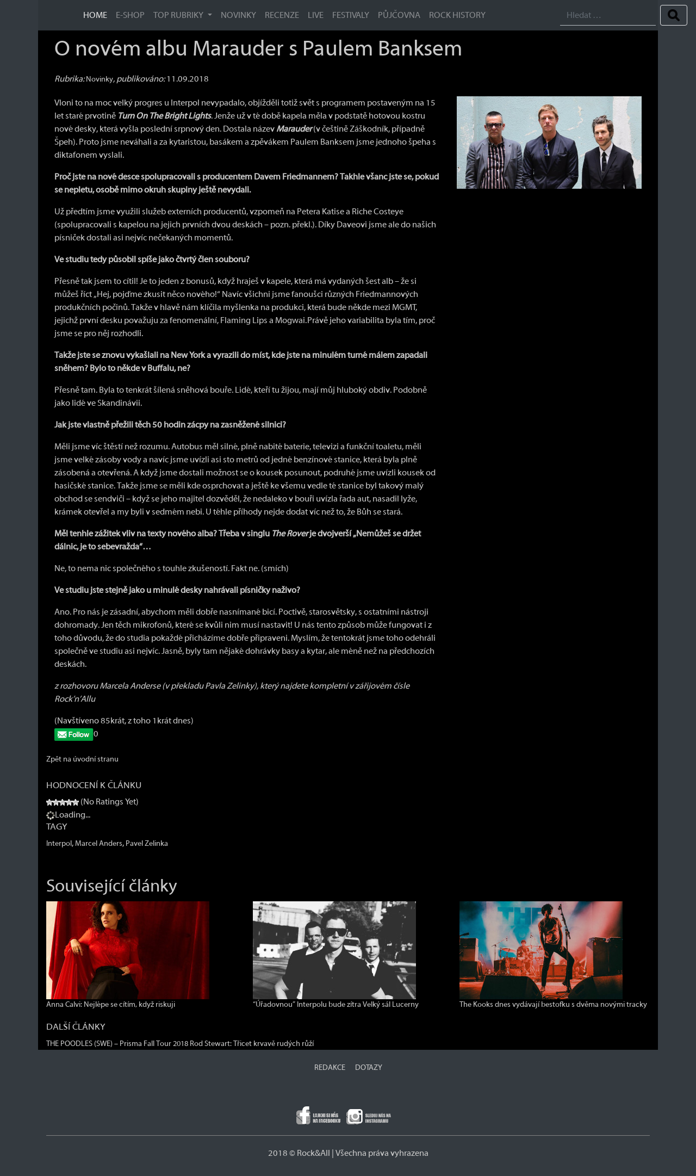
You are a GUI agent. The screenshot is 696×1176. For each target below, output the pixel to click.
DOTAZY (368, 1067)
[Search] (608, 15)
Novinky (238, 15)
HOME (95, 15)
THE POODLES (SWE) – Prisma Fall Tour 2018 (117, 1043)
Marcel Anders (98, 843)
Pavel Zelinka (147, 843)
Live (316, 15)
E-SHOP (130, 15)
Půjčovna (399, 15)
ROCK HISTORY (457, 15)
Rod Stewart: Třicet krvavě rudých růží (252, 1043)
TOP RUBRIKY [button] (179, 15)
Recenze (282, 15)
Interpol (59, 843)
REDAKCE (329, 1067)
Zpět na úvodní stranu (82, 759)
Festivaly (350, 15)
